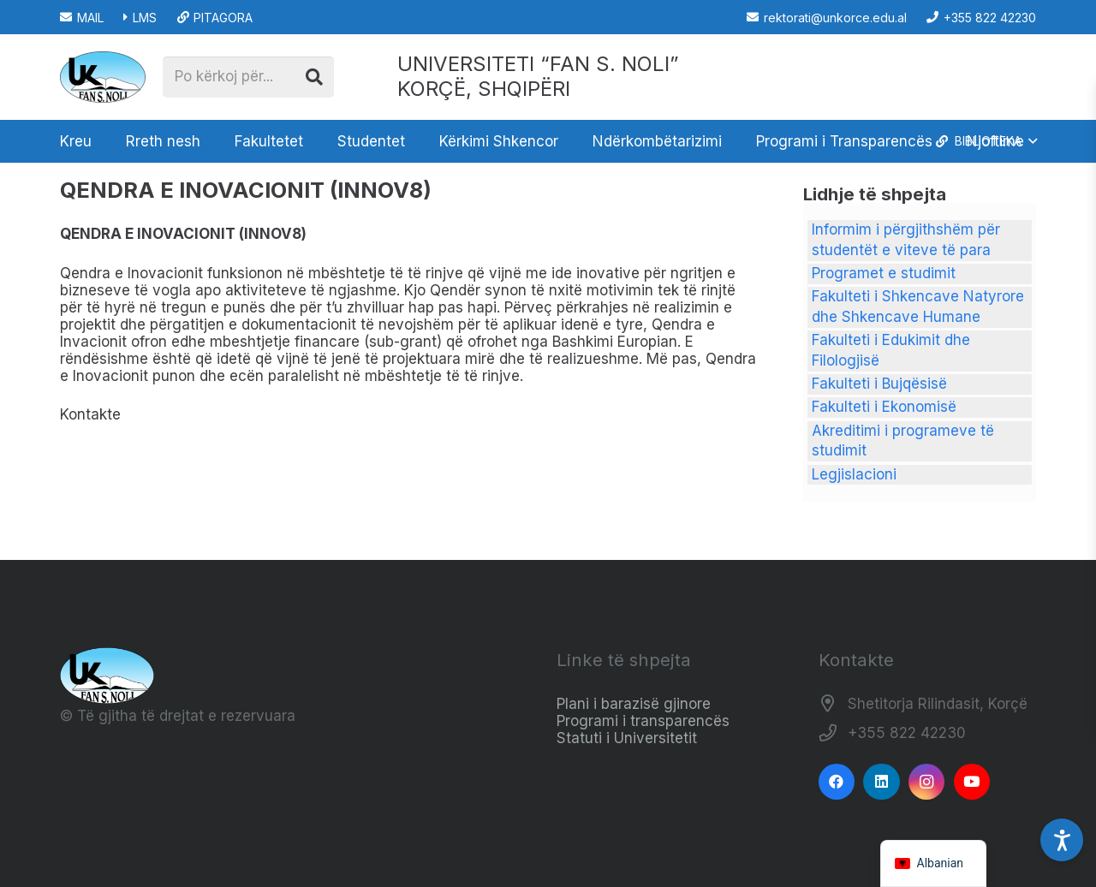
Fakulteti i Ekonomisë (884, 406)
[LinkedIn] (881, 782)
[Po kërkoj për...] (248, 77)
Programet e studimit (884, 273)
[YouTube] (972, 782)
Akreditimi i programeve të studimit (903, 441)
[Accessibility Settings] (1061, 840)
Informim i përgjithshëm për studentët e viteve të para (906, 240)
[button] (985, 141)
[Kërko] (314, 77)
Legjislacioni (854, 474)
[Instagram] (926, 782)
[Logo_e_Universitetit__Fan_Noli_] (103, 77)
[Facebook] (837, 782)
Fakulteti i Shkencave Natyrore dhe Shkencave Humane (918, 306)
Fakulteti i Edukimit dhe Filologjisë (891, 350)
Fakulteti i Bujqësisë (879, 383)
